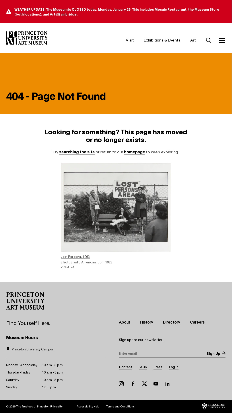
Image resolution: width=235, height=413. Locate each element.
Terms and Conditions (120, 406)
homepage (134, 151)
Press (157, 367)
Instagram (121, 383)
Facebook (132, 383)
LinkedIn (167, 383)
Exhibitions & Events (162, 39)
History (146, 321)
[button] (25, 301)
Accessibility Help (88, 406)
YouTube (155, 383)
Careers (197, 321)
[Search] (209, 40)
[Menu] (222, 40)
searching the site (77, 151)
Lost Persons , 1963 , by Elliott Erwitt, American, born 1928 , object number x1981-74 (116, 216)
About (124, 321)
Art (193, 39)
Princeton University (49, 406)
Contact (125, 367)
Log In (174, 367)
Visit (130, 39)
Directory (171, 321)
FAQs (143, 367)
